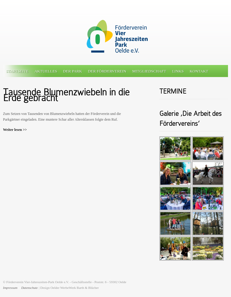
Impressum (10, 287)
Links (177, 71)
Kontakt (199, 71)
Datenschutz (29, 287)
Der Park (72, 71)
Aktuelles (46, 71)
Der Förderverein (107, 71)
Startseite (17, 71)
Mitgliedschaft (149, 71)
